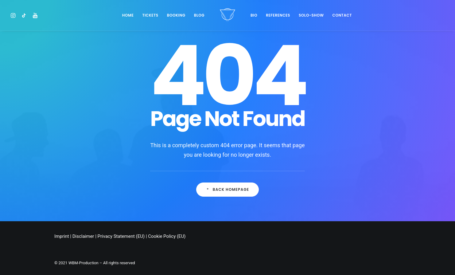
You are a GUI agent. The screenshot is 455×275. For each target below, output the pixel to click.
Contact (342, 15)
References (278, 15)
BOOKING (176, 15)
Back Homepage (227, 189)
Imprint (61, 236)
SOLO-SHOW (311, 15)
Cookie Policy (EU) (166, 236)
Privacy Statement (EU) (121, 236)
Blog (199, 15)
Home (128, 15)
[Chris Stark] (227, 15)
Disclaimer (83, 236)
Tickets (150, 15)
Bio (254, 15)
